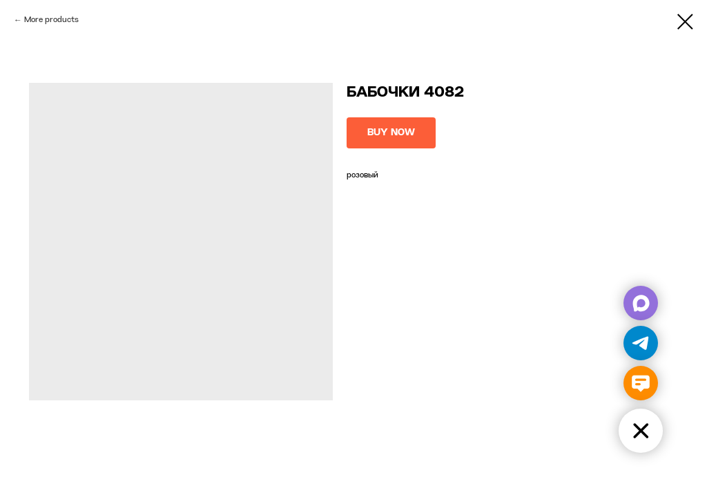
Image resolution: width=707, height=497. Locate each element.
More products (51, 20)
